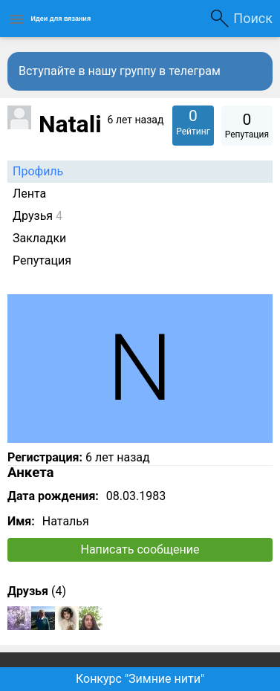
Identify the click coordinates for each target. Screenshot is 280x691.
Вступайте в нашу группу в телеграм (120, 71)
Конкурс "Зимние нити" (140, 679)
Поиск (253, 18)
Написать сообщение (140, 549)
